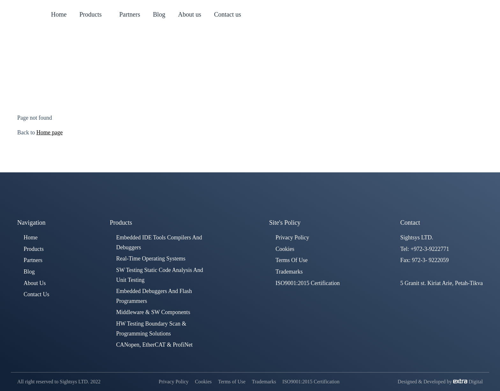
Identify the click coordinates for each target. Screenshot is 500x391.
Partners (33, 260)
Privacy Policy (292, 237)
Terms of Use (292, 260)
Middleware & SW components (153, 312)
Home (217, 68)
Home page (49, 132)
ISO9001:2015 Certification (308, 283)
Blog (29, 271)
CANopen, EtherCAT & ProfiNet (154, 345)
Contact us (36, 294)
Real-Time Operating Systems (150, 258)
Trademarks (289, 271)
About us (35, 283)
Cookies (285, 249)
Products (34, 249)
